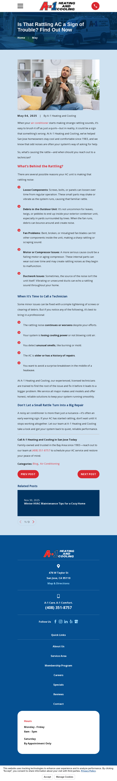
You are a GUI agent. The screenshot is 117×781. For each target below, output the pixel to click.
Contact (58, 704)
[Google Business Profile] (76, 621)
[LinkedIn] (66, 621)
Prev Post (28, 474)
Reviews (58, 694)
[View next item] (33, 521)
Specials (58, 684)
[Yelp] (71, 621)
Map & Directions (58, 583)
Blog (35, 463)
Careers (58, 675)
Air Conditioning (50, 463)
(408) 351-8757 (41, 450)
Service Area (58, 656)
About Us (58, 646)
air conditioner (39, 123)
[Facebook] (55, 621)
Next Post (88, 474)
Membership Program (58, 665)
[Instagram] (60, 621)
